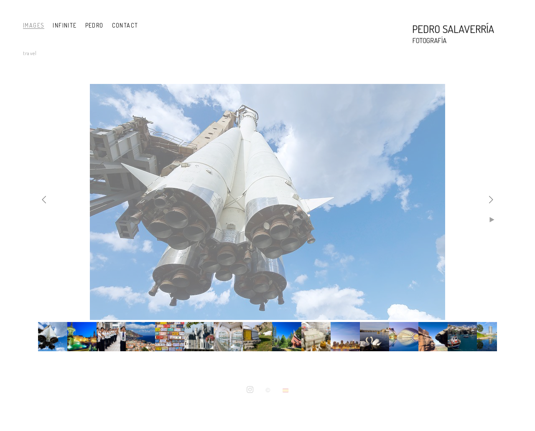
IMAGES (33, 25)
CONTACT (125, 25)
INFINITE (64, 25)
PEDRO (94, 25)
